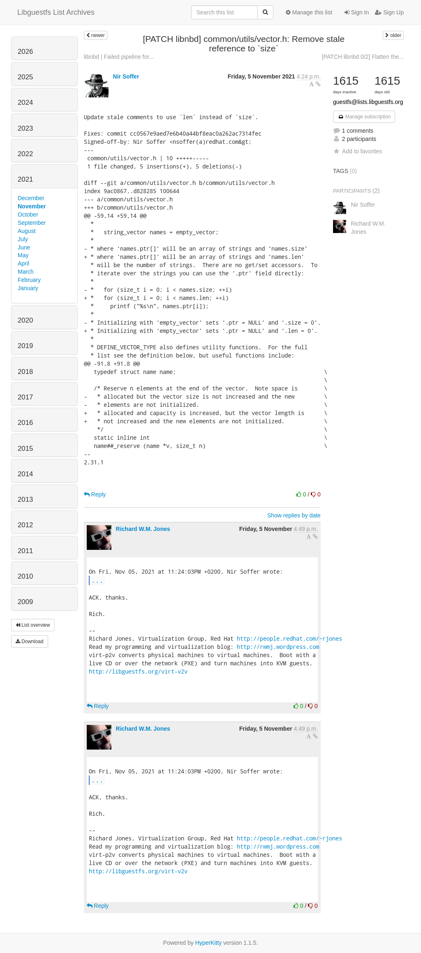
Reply (95, 494)
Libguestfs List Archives (56, 12)
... (97, 580)
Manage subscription (364, 117)
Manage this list (309, 12)
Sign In (357, 12)
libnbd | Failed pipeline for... (119, 56)
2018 (25, 372)
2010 (25, 576)
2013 (25, 499)
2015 (25, 448)
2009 (25, 602)
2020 (25, 320)
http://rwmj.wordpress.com (278, 647)
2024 (25, 102)
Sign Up (389, 12)
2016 (25, 423)
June (24, 247)
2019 (25, 346)
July (23, 239)
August (27, 231)
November (32, 206)
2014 (25, 474)
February (29, 280)
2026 (25, 51)
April (23, 263)
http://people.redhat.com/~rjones (289, 638)
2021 (25, 179)
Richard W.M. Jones (143, 529)
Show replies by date (294, 515)
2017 (25, 397)
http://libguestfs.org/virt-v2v (138, 671)
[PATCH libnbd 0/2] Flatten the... (363, 56)
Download (30, 641)
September (32, 222)
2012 (25, 525)
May (23, 255)
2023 (25, 128)
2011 (25, 551)
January (28, 288)
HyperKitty (208, 942)
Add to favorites (357, 151)
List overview (33, 625)
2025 (25, 77)
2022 (25, 154)
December (31, 198)
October (28, 214)
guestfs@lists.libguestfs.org (368, 102)
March (26, 271)
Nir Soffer (126, 76)
